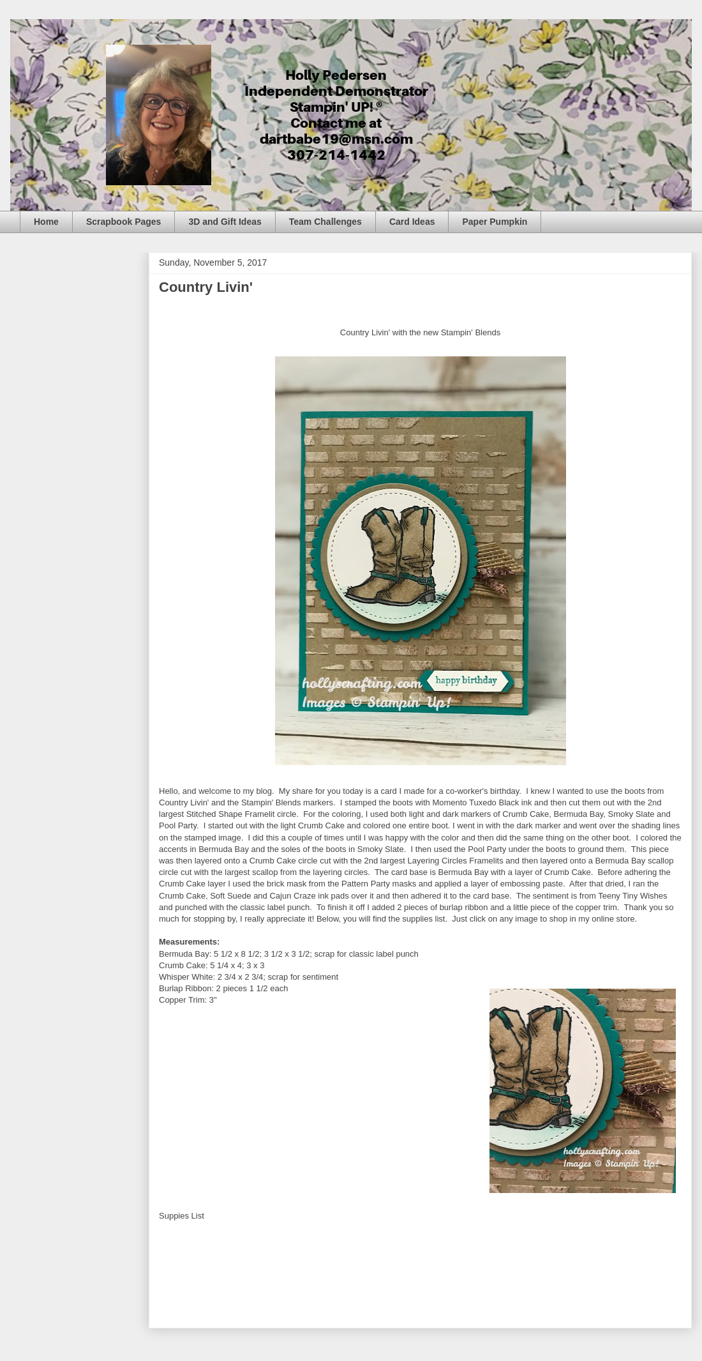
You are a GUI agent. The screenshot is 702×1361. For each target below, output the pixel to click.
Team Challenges (325, 222)
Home (46, 222)
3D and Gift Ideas (224, 222)
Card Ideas (412, 222)
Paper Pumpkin (494, 222)
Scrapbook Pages (123, 222)
